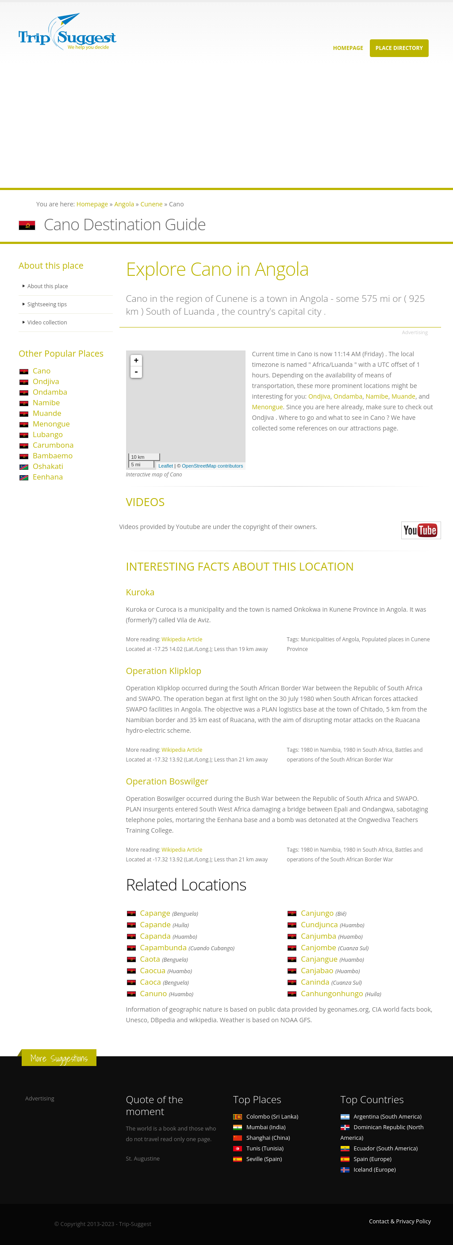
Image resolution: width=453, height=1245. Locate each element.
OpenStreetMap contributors (212, 465)
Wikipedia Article (181, 639)
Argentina (381, 1116)
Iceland (368, 1169)
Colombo (265, 1116)
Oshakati (48, 466)
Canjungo (323, 913)
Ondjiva (46, 381)
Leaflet (165, 465)
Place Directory (399, 48)
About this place (48, 286)
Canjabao (330, 970)
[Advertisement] (226, 126)
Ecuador (379, 1148)
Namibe (46, 402)
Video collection (47, 322)
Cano (41, 371)
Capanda (168, 936)
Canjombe (335, 947)
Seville (257, 1159)
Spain (366, 1159)
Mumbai (259, 1127)
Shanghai (261, 1138)
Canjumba (332, 936)
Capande (164, 924)
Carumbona (53, 445)
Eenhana (48, 477)
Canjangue (332, 959)
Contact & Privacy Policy (400, 1221)
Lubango (48, 434)
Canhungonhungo (341, 993)
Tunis (258, 1148)
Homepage (348, 48)
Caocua (166, 970)
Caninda (331, 982)
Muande (47, 413)
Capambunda (187, 947)
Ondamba (50, 392)
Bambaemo (53, 455)
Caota (164, 959)
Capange (169, 913)
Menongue (51, 424)
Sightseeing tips (47, 304)
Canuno (167, 993)
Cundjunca (332, 924)
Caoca (164, 982)
